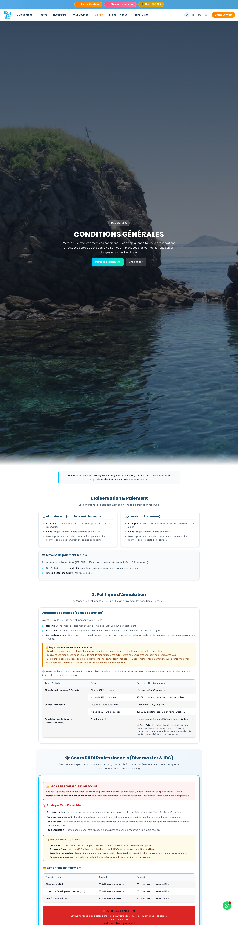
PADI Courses (80, 14)
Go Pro (99, 14)
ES (205, 14)
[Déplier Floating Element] (227, 905)
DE (199, 14)
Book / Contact (223, 14)
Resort (43, 14)
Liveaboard (59, 14)
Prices (112, 14)
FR (193, 14)
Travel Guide (141, 14)
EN (187, 14)
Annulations (136, 261)
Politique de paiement (107, 261)
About (123, 14)
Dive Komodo (24, 14)
